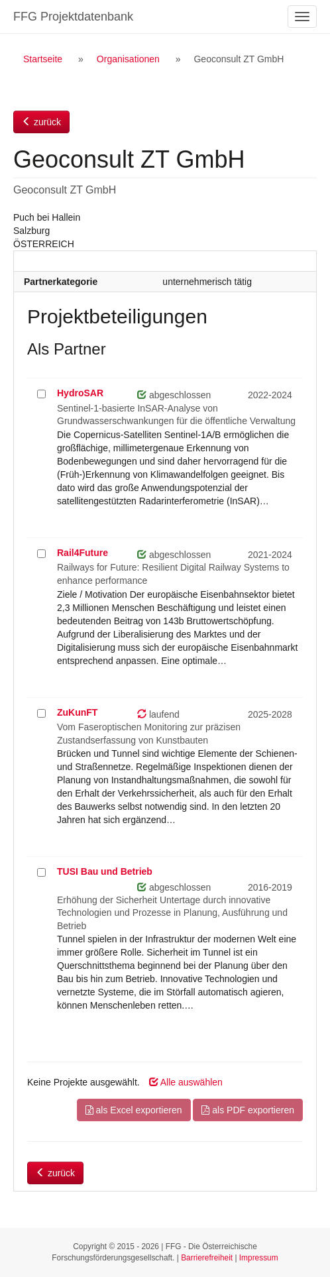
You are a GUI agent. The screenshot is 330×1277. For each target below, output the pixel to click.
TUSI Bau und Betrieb (104, 871)
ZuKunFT (77, 712)
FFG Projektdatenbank (73, 16)
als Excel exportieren (133, 1110)
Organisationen (128, 59)
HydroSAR (80, 393)
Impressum (258, 1257)
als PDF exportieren (247, 1110)
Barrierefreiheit (207, 1257)
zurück (41, 122)
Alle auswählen (186, 1082)
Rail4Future (82, 552)
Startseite (42, 59)
